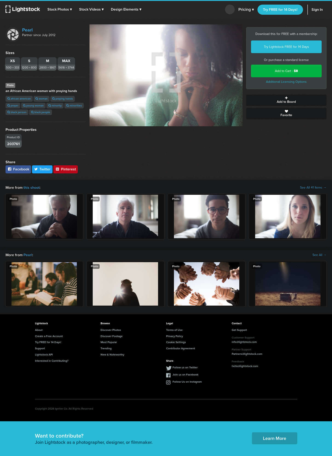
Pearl (27, 29)
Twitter (42, 169)
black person (16, 112)
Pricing (246, 10)
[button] (59, 9)
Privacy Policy (174, 336)
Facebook (18, 169)
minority (55, 105)
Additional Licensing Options (286, 81)
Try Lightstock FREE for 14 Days (286, 46)
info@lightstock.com (244, 342)
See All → (319, 255)
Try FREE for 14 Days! (280, 9)
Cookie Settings (176, 342)
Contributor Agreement (180, 348)
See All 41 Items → (313, 187)
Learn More (274, 438)
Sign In (317, 9)
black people (40, 112)
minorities (74, 105)
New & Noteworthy (112, 355)
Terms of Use (174, 330)
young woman (33, 105)
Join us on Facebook (185, 375)
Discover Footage (112, 336)
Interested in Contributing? (52, 361)
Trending (106, 348)
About (39, 330)
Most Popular (109, 342)
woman (41, 99)
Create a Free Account (49, 336)
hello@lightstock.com (245, 366)
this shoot (31, 187)
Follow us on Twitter (185, 367)
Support (40, 348)
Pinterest (65, 169)
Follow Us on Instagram (187, 382)
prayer (12, 105)
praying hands (62, 99)
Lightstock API (44, 355)
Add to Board (286, 100)
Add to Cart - (286, 71)
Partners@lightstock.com (247, 354)
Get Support (239, 330)
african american (19, 99)
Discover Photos (111, 330)
